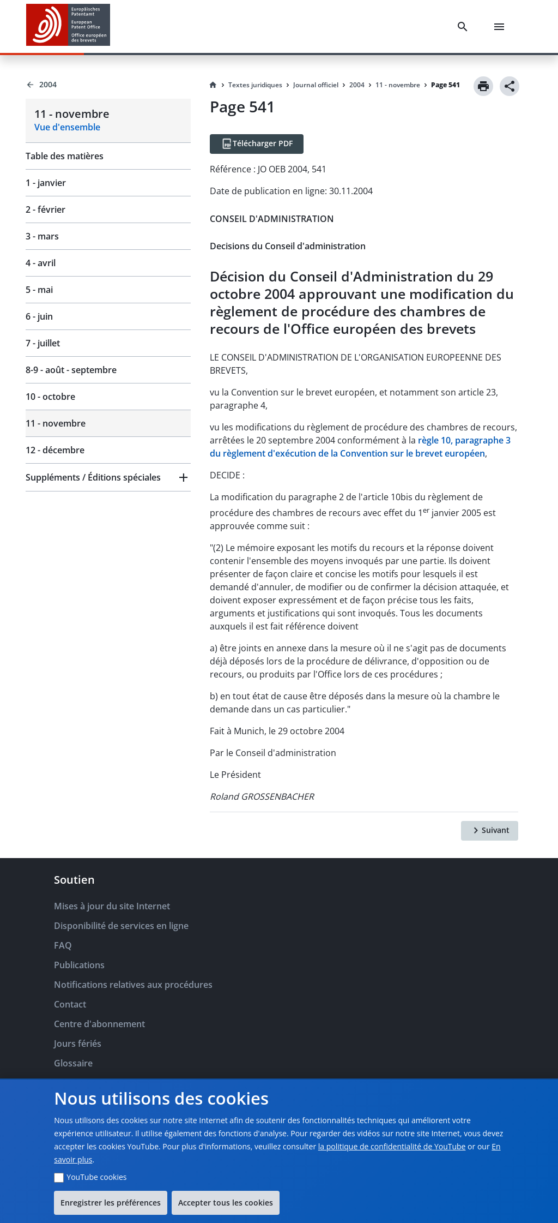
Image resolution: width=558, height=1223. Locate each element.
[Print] (483, 86)
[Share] (509, 86)
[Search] (464, 27)
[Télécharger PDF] (257, 144)
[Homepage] (213, 85)
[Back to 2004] (108, 84)
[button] (108, 477)
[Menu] (501, 27)
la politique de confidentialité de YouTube (392, 1146)
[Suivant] (489, 831)
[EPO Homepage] (68, 26)
